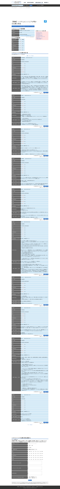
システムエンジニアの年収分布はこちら (25, 35)
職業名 (25, 5)
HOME (25, 2)
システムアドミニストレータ (41, 36)
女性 (32, 445)
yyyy (22, 189)
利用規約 (37, 486)
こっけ (22, 277)
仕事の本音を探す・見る (39, 2)
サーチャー (38, 37)
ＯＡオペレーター (39, 32)
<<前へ (27, 55)
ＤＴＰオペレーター (39, 33)
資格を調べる (46, 2)
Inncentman (23, 57)
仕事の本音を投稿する (30, 2)
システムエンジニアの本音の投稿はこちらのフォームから (23, 26)
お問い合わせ (41, 486)
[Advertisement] (30, 13)
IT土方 (22, 95)
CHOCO (23, 158)
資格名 (28, 5)
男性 (29, 445)
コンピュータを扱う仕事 (19, 7)
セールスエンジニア (39, 35)
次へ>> (32, 55)
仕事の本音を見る (28, 486)
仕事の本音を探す (15, 7)
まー (22, 307)
